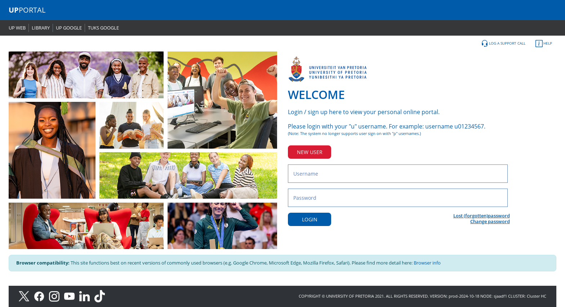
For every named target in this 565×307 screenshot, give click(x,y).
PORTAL (27, 10)
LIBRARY (41, 27)
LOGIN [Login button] (309, 219)
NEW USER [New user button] (309, 152)
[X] (26, 295)
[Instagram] (56, 295)
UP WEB (17, 27)
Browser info (427, 262)
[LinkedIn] (86, 295)
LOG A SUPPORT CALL (503, 43)
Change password (490, 221)
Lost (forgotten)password (481, 215)
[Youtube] (71, 295)
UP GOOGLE (69, 27)
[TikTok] (101, 295)
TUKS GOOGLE (103, 27)
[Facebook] (41, 295)
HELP (543, 43)
